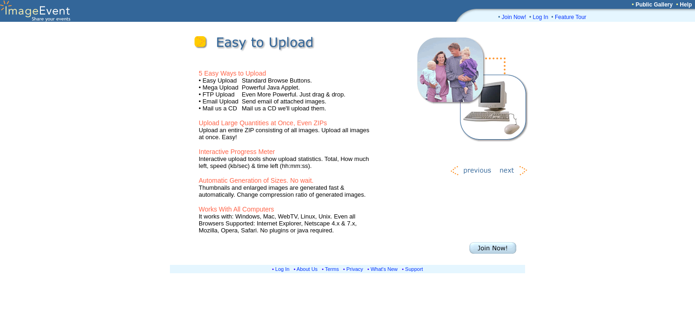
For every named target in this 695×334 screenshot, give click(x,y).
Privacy (354, 269)
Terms (332, 269)
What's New (383, 269)
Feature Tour (570, 17)
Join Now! (514, 17)
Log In (540, 17)
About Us (307, 269)
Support (414, 269)
